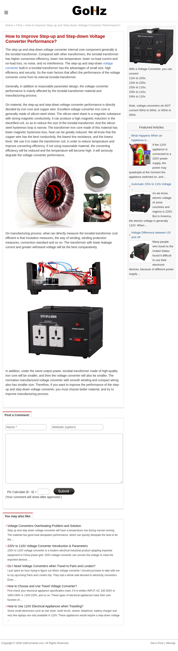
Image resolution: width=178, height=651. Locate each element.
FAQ (19, 25)
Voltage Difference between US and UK (151, 235)
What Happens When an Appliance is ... (146, 138)
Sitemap (170, 643)
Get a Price (157, 643)
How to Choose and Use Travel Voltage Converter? (42, 586)
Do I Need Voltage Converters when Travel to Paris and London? (51, 566)
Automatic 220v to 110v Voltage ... (151, 186)
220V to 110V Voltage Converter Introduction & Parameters (47, 546)
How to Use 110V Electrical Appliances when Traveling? (45, 606)
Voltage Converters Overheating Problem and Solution (44, 526)
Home (9, 25)
